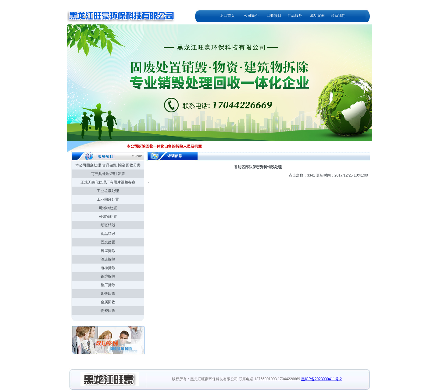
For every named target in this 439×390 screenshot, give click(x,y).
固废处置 (108, 242)
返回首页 (227, 15)
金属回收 (108, 302)
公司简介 (251, 15)
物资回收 (108, 310)
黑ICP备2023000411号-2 (321, 379)
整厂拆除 (108, 285)
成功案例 (317, 15)
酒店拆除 (108, 259)
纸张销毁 (108, 225)
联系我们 (338, 15)
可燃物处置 (108, 208)
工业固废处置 (108, 199)
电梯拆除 (108, 268)
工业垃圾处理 (108, 191)
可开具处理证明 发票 (108, 174)
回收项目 (274, 15)
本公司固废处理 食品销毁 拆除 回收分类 (108, 165)
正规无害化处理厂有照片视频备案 (107, 182)
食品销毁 (108, 233)
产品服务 (294, 15)
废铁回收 (108, 293)
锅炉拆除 (108, 276)
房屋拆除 (108, 251)
